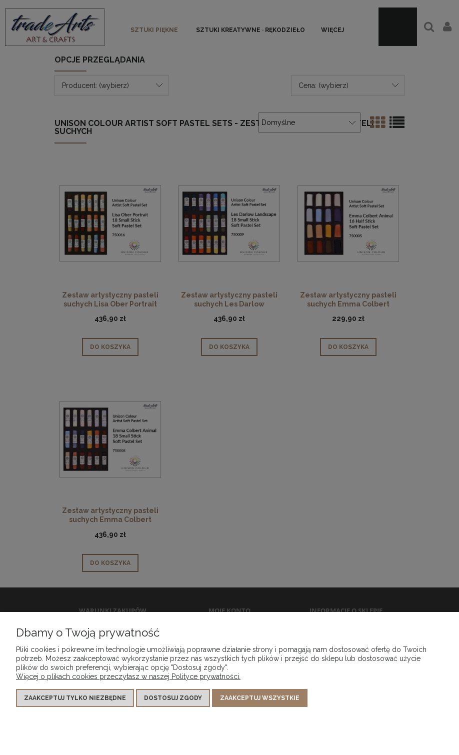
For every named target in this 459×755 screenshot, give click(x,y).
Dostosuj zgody (173, 698)
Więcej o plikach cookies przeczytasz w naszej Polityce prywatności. (128, 676)
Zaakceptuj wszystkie (260, 698)
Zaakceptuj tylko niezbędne (75, 698)
